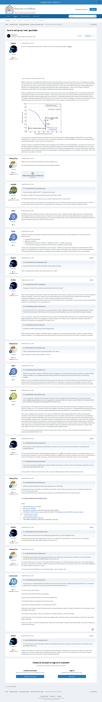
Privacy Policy (44, 696)
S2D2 (13, 211)
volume (28, 508)
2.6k (13, 57)
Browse (15, 17)
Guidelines (27, 20)
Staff (34, 20)
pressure (33, 506)
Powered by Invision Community (51, 699)
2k (13, 404)
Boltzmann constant (63, 512)
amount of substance (31, 510)
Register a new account (30, 676)
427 (13, 224)
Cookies (59, 696)
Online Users (41, 20)
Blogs (20, 20)
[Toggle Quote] (23, 188)
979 (13, 589)
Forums (8, 20)
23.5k (14, 172)
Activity (8, 16)
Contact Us (52, 696)
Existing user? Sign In (81, 9)
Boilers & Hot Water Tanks (29, 36)
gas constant (39, 512)
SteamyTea (13, 158)
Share (80, 35)
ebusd (70, 46)
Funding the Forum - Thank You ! (50, 2)
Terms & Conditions (25, 16)
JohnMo (13, 184)
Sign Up (93, 9)
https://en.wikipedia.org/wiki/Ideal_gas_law (35, 498)
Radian (15, 35)
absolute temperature (31, 517)
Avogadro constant (78, 512)
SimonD (13, 390)
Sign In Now (72, 676)
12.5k (14, 198)
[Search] (77, 16)
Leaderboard (36, 16)
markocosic (13, 576)
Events (14, 20)
